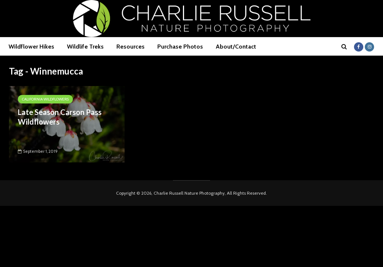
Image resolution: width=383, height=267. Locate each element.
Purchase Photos (180, 46)
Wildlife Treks (85, 46)
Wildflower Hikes (31, 46)
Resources (130, 46)
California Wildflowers (45, 99)
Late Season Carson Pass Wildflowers (60, 117)
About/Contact (236, 46)
